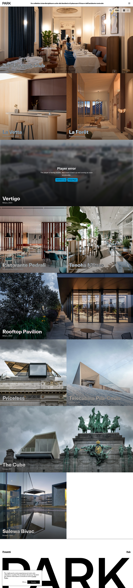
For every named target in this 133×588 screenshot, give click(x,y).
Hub (128, 552)
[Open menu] (129, 3)
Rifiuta (24, 582)
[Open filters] (117, 10)
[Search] (111, 10)
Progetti (6, 552)
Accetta (33, 582)
